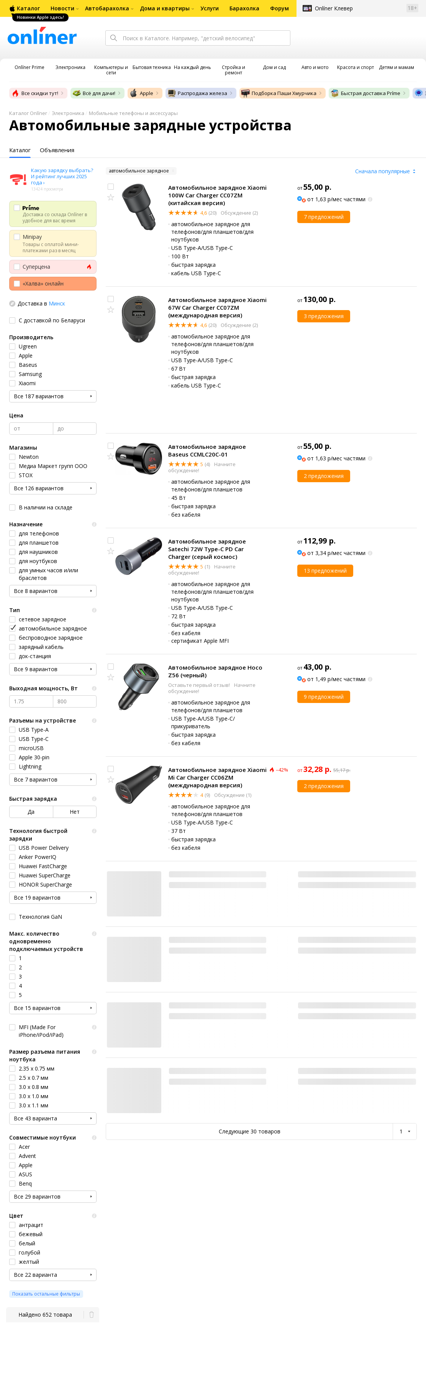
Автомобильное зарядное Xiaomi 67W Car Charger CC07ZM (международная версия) (217, 307)
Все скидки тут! (34, 93)
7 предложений (324, 216)
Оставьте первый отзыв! (199, 685)
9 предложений (324, 696)
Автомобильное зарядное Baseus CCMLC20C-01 (207, 450)
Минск (57, 303)
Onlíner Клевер (334, 8)
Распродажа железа (197, 93)
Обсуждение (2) (239, 212)
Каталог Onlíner (28, 113)
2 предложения (324, 476)
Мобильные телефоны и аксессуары (133, 113)
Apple (141, 93)
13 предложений (325, 570)
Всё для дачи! (93, 93)
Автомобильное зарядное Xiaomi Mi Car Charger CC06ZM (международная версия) (217, 777)
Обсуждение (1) (232, 795)
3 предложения (324, 316)
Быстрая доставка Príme (365, 93)
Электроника (68, 113)
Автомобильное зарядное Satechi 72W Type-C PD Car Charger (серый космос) (207, 548)
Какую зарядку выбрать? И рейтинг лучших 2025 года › (62, 176)
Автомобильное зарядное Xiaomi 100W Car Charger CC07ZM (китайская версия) (217, 195)
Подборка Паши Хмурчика (278, 93)
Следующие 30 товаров (249, 1131)
